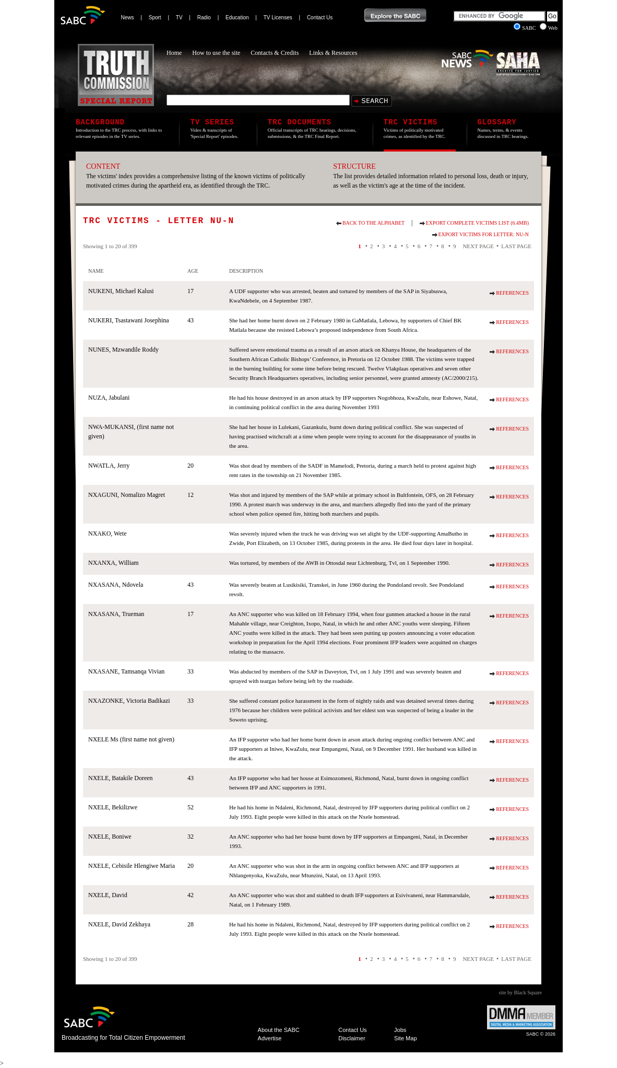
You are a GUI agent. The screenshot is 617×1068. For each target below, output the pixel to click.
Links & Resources (333, 53)
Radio (204, 17)
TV (179, 17)
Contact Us (320, 17)
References (512, 293)
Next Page (478, 246)
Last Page (516, 246)
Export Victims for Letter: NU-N (483, 234)
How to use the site (216, 53)
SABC (525, 28)
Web (548, 28)
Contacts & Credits (275, 53)
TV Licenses (278, 17)
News (127, 17)
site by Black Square (520, 992)
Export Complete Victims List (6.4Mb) (477, 223)
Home (174, 53)
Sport (155, 17)
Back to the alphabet (373, 223)
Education (237, 17)
